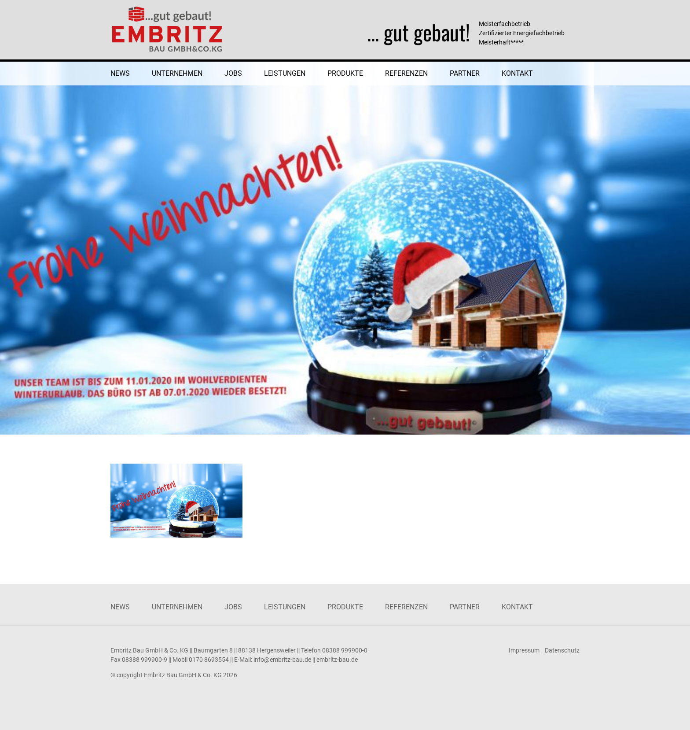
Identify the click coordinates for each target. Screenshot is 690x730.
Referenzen (406, 73)
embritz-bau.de (337, 659)
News (120, 73)
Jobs (233, 73)
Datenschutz (562, 650)
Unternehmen (177, 73)
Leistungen (284, 73)
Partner (465, 73)
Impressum (524, 650)
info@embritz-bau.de (282, 659)
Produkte (345, 73)
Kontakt (517, 73)
